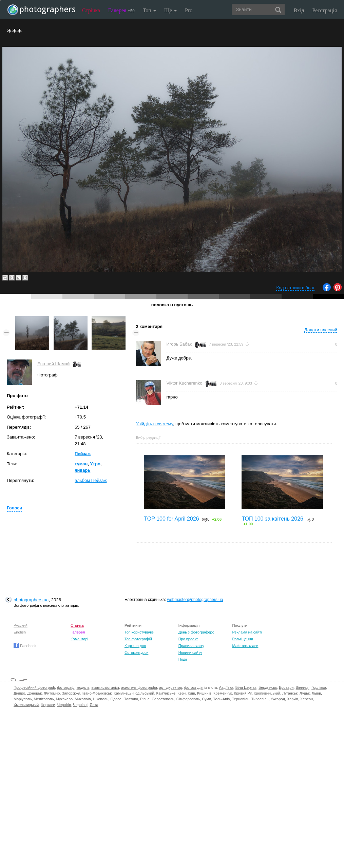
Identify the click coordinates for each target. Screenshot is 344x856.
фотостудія (194, 687)
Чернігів (64, 705)
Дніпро (19, 693)
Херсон (306, 699)
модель (83, 687)
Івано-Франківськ (97, 693)
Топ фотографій (138, 639)
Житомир (52, 693)
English (20, 632)
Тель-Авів (221, 699)
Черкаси (48, 705)
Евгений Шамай (53, 363)
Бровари (286, 687)
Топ (149, 10)
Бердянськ (268, 687)
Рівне (145, 699)
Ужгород (278, 699)
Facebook (25, 646)
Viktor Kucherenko (184, 383)
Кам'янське (166, 693)
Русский (20, 625)
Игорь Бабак (178, 344)
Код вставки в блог (295, 287)
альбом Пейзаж (91, 480)
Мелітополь (44, 699)
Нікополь (100, 699)
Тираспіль (260, 699)
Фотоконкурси (136, 652)
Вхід (299, 10)
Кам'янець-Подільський (134, 693)
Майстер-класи (245, 646)
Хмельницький (26, 705)
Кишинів (204, 693)
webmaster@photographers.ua (195, 599)
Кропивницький (267, 693)
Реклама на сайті (247, 632)
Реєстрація (324, 10)
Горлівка (318, 687)
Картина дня (135, 646)
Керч (181, 693)
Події (182, 659)
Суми (206, 699)
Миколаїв (83, 699)
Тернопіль (240, 699)
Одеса (115, 699)
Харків (292, 699)
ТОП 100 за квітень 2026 (272, 519)
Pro (188, 10)
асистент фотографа (139, 687)
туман (81, 463)
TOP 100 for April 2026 (171, 519)
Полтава (130, 699)
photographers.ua (31, 599)
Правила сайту (191, 646)
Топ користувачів (139, 632)
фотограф (65, 687)
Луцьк (305, 693)
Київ (191, 693)
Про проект (188, 639)
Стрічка (91, 10)
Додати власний (320, 329)
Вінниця (302, 687)
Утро (95, 463)
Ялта (94, 705)
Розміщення (242, 639)
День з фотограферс (196, 632)
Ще (170, 10)
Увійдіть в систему (154, 423)
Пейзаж (83, 453)
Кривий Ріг (243, 693)
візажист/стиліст (105, 687)
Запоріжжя (71, 693)
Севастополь (163, 699)
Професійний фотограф (34, 687)
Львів (316, 693)
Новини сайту (190, 652)
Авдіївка (226, 687)
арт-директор (170, 687)
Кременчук (222, 693)
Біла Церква (245, 687)
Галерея (121, 10)
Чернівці (80, 705)
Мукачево (64, 699)
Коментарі (79, 639)
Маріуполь (23, 699)
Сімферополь (188, 699)
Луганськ (290, 693)
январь (82, 470)
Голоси (14, 507)
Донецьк (34, 693)
